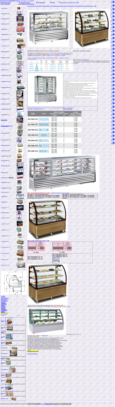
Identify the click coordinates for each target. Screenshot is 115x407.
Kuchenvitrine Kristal (4, 172)
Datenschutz (49, 404)
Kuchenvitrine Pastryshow (5, 192)
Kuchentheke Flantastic (5, 126)
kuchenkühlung (3, 306)
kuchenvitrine (3, 302)
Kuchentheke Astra (4, 29)
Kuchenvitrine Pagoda (4, 217)
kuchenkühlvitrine (4, 310)
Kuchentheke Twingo (3, 321)
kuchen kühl (3, 311)
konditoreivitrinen (4, 303)
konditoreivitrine (3, 304)
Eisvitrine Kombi (4, 177)
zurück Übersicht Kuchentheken (26, 4)
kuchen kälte (3, 312)
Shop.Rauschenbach (4, 314)
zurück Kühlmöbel (5, 4)
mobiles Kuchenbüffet (4, 8)
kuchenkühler (3, 307)
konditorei (2, 305)
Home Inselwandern (25, 2)
